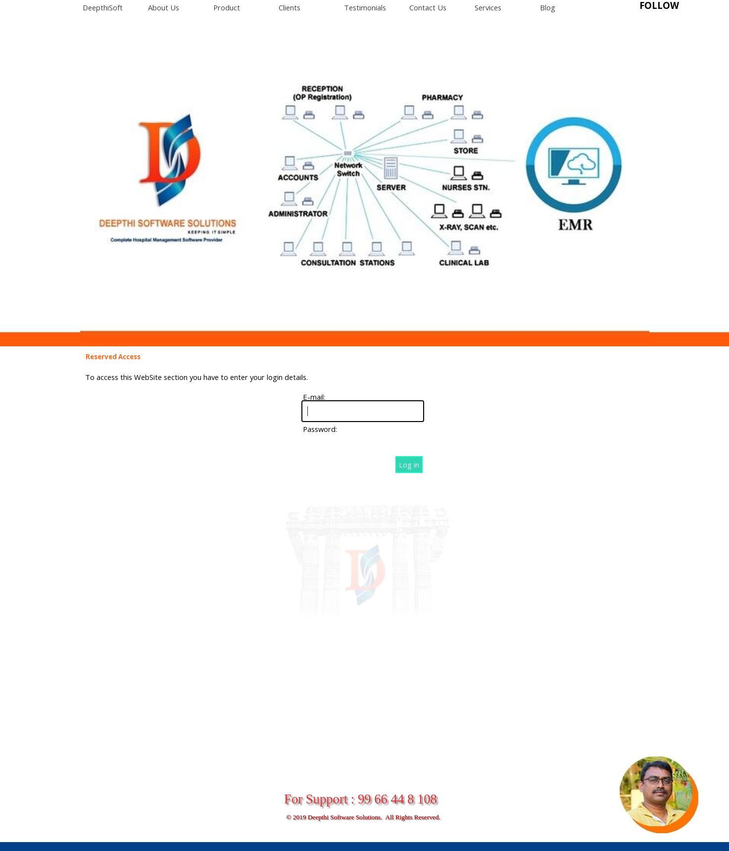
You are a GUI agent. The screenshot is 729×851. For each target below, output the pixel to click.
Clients (289, 7)
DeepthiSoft (103, 7)
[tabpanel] (673, 5)
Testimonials (365, 7)
